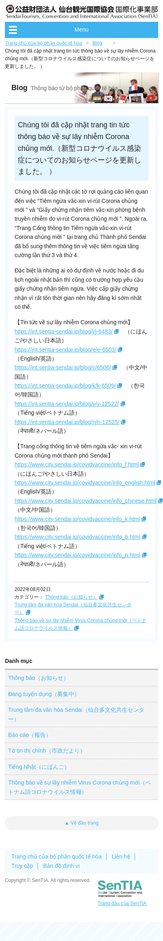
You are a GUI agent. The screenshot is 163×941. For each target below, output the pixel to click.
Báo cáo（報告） (29, 735)
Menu (81, 29)
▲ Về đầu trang (82, 823)
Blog (97, 43)
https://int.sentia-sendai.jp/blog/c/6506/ (63, 367)
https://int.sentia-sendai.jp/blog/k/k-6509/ (65, 385)
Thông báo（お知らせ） (71, 597)
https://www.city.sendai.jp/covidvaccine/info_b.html (77, 537)
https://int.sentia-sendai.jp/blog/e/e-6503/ (65, 349)
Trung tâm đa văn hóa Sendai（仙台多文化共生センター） (76, 714)
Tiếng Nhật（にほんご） (38, 767)
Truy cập (22, 866)
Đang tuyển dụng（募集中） (44, 694)
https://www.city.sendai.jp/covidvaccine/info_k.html (77, 519)
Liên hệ (121, 856)
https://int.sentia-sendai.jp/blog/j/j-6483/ (64, 331)
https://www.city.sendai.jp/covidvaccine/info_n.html (77, 555)
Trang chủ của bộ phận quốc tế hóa (43, 43)
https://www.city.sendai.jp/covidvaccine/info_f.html (77, 464)
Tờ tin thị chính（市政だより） (47, 750)
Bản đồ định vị (61, 866)
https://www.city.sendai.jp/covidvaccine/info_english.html (85, 482)
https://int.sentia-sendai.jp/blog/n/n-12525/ (67, 422)
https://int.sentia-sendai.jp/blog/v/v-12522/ (67, 404)
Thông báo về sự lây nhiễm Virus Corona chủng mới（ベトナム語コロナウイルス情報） (79, 787)
